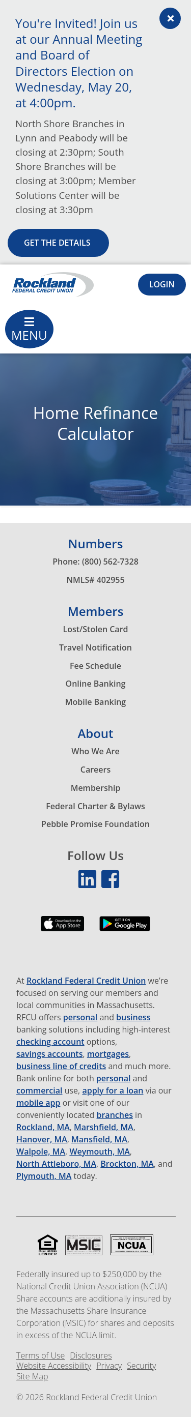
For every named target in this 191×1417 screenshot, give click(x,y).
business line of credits (61, 1066)
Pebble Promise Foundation (95, 824)
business (133, 1017)
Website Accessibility (53, 1366)
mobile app (38, 1103)
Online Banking (96, 683)
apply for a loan (112, 1090)
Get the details (58, 242)
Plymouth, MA (43, 1176)
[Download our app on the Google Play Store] (124, 931)
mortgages (108, 1054)
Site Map (32, 1376)
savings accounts (49, 1054)
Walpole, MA (40, 1151)
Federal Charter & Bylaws (95, 806)
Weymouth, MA (99, 1151)
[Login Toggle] (162, 284)
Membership (96, 787)
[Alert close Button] (170, 18)
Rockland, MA (43, 1127)
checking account (50, 1042)
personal (80, 1017)
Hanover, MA (41, 1139)
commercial (39, 1090)
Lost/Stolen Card (95, 629)
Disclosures (91, 1355)
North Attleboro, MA (56, 1164)
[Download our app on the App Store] (63, 931)
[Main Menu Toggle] (29, 329)
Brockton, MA (126, 1164)
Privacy (109, 1366)
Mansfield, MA (99, 1139)
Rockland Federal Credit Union (86, 981)
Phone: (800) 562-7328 (95, 561)
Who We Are (95, 751)
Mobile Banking (95, 701)
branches (115, 1115)
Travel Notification (95, 647)
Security (141, 1366)
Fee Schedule (95, 665)
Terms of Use (40, 1355)
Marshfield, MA (103, 1127)
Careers (95, 769)
